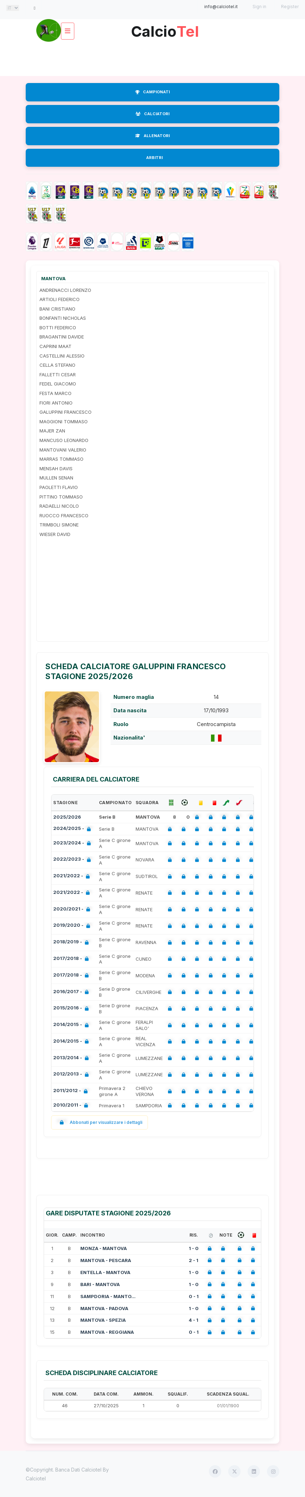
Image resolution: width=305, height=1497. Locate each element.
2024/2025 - (73, 829)
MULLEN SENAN (56, 478)
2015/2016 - (72, 1008)
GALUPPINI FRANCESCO (65, 412)
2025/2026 (67, 817)
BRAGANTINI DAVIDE (61, 337)
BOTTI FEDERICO (57, 327)
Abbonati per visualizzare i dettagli (99, 1122)
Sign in (259, 6)
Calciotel (36, 1478)
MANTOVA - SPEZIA (103, 1320)
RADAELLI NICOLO (59, 506)
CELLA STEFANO (57, 365)
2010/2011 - (72, 1105)
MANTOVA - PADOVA (104, 1308)
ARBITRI (154, 157)
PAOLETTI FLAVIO (58, 487)
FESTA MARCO (55, 393)
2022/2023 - (73, 860)
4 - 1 (193, 1320)
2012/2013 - (72, 1074)
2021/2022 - (73, 876)
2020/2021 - (73, 909)
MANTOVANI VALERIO (62, 450)
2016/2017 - (72, 992)
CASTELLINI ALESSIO (62, 356)
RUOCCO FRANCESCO (63, 515)
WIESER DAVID (54, 534)
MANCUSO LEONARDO (63, 440)
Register (290, 6)
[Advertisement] (154, 58)
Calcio (165, 29)
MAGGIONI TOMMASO (63, 421)
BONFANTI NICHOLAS (62, 318)
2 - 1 (193, 1260)
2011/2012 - (72, 1091)
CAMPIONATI (152, 91)
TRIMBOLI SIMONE (59, 525)
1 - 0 (194, 1248)
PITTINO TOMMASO (61, 497)
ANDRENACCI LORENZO (65, 290)
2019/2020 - (73, 926)
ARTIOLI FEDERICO (59, 299)
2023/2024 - (73, 843)
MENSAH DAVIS (56, 468)
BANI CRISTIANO (57, 309)
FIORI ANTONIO (56, 403)
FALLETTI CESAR (57, 374)
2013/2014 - (72, 1058)
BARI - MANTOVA (100, 1284)
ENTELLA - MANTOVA (105, 1272)
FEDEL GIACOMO (57, 384)
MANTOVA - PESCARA (105, 1260)
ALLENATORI (152, 135)
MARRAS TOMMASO (61, 459)
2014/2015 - (72, 1025)
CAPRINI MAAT (55, 346)
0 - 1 (194, 1296)
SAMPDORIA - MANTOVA (108, 1296)
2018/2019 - (72, 942)
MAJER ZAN (52, 431)
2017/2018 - (72, 959)
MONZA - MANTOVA (103, 1248)
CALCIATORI (152, 113)
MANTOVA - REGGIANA (107, 1332)
